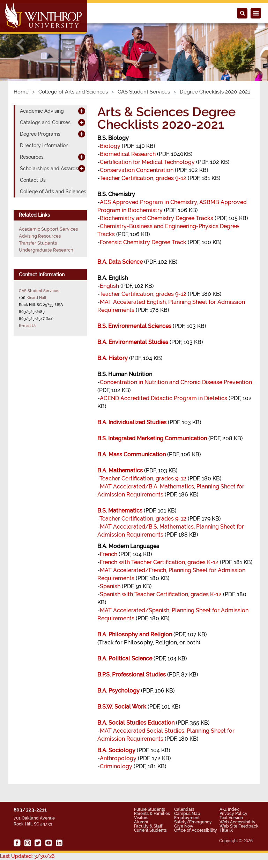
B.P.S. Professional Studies (131, 674)
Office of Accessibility (195, 830)
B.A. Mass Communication (131, 454)
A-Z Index (229, 809)
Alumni (141, 822)
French (108, 554)
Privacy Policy (233, 813)
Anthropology (118, 758)
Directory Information (44, 145)
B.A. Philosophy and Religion (134, 634)
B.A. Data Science (120, 262)
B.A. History (112, 358)
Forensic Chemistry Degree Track (143, 242)
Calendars (184, 809)
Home (21, 92)
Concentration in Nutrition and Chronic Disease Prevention (176, 382)
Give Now (183, 826)
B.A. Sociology (116, 750)
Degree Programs (40, 134)
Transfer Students (38, 243)
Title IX (226, 830)
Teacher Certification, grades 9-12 (142, 178)
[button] (20, 44)
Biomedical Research (128, 154)
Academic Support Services (48, 229)
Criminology (116, 766)
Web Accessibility (237, 822)
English (109, 286)
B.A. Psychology (118, 690)
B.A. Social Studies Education (135, 722)
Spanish (110, 586)
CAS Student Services (144, 92)
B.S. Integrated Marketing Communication (152, 438)
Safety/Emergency (193, 822)
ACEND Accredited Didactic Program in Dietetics (163, 398)
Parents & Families (152, 813)
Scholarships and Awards (49, 168)
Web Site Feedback (239, 826)
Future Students (149, 809)
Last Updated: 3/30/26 (27, 856)
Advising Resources (40, 236)
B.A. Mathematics (120, 470)
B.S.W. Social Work (121, 706)
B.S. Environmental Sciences (134, 326)
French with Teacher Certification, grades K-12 (159, 562)
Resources (32, 157)
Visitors (141, 817)
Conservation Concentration (136, 170)
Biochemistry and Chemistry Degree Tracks (156, 218)
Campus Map (187, 813)
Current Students (150, 830)
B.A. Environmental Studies (132, 342)
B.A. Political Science (124, 658)
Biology (110, 146)
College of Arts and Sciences (73, 92)
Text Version (231, 817)
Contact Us (33, 180)
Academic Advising (42, 111)
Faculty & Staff (148, 826)
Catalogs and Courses (45, 122)
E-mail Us (27, 325)
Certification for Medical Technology (147, 162)
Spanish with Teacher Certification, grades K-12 (161, 594)
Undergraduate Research (46, 250)
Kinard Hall (36, 297)
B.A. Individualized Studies (131, 422)
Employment (187, 817)
